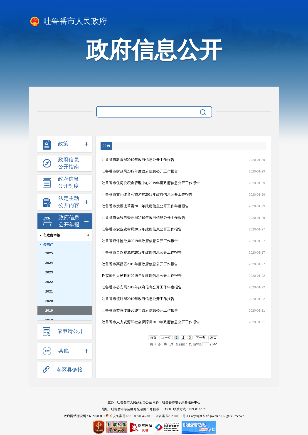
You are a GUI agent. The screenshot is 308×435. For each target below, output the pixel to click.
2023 (49, 272)
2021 (49, 291)
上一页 (166, 337)
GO (215, 344)
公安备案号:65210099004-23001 (130, 416)
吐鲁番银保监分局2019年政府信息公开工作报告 (140, 241)
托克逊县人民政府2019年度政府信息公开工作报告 (142, 276)
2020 (49, 301)
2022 (49, 282)
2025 (49, 253)
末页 (213, 337)
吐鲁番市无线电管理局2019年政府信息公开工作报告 (143, 218)
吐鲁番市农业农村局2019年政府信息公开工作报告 (142, 229)
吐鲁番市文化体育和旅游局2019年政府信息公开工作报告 (147, 194)
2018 (49, 320)
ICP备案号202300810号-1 (171, 416)
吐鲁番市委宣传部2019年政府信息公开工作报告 (140, 310)
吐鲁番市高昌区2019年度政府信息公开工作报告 (140, 264)
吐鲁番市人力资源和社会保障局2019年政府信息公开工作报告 (151, 322)
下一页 (200, 337)
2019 (49, 310)
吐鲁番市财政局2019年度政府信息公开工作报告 (140, 171)
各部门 (48, 245)
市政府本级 (51, 235)
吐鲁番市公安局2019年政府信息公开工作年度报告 (142, 287)
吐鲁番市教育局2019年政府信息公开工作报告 (138, 160)
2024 (49, 263)
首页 (153, 337)
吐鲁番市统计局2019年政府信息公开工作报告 (138, 299)
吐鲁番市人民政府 (68, 21)
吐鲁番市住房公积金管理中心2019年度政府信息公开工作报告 (151, 183)
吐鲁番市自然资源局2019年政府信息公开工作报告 (142, 252)
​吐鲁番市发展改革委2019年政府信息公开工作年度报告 (145, 206)
